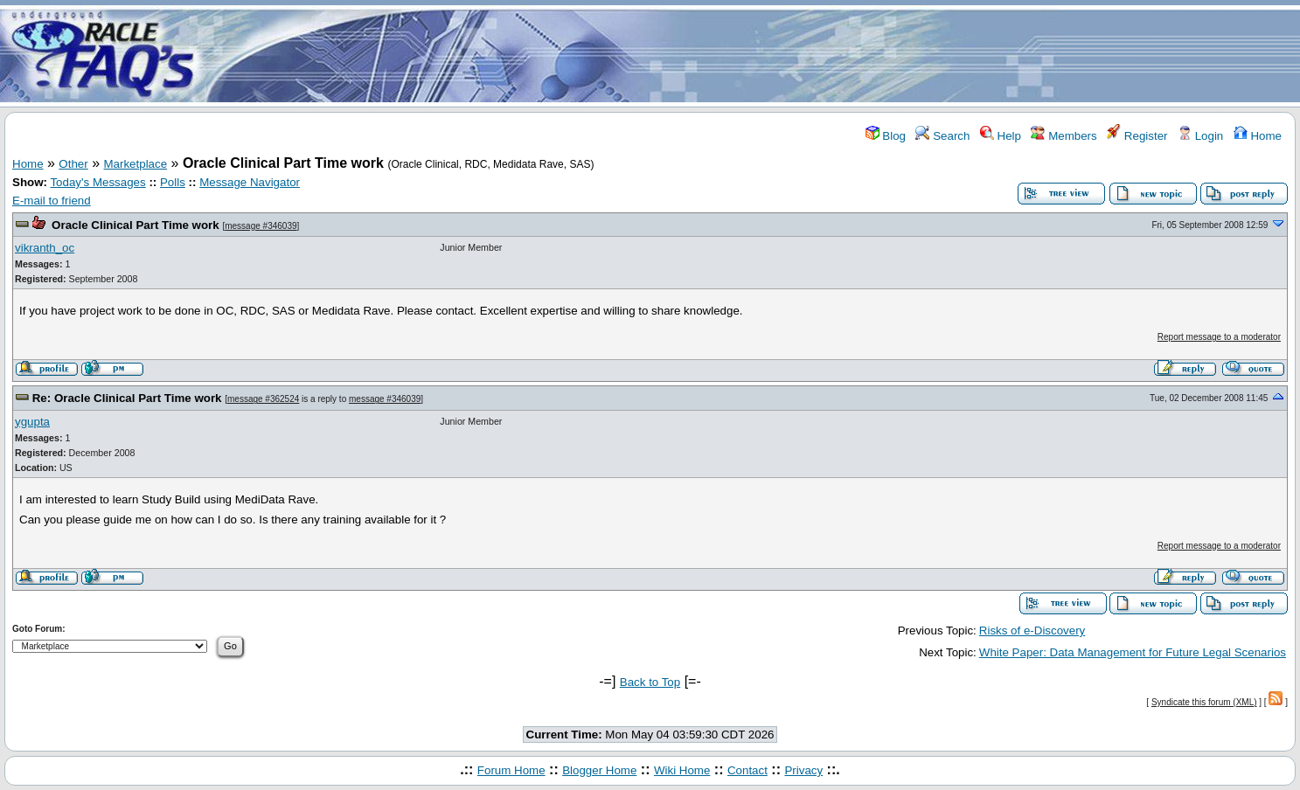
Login (1200, 135)
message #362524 (263, 399)
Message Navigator (249, 182)
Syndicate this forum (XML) (1204, 702)
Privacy (803, 770)
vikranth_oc (44, 247)
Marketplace (136, 163)
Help (1000, 135)
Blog (886, 135)
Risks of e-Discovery (1032, 630)
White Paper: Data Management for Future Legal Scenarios (1132, 652)
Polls (172, 182)
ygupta (32, 421)
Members (1063, 135)
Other (73, 163)
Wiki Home (682, 770)
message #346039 (260, 226)
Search (942, 135)
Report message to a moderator (1219, 337)
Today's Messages (97, 182)
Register (1137, 135)
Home (1258, 135)
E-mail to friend (51, 200)
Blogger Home (599, 770)
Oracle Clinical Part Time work (135, 225)
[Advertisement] (753, 55)
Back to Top (650, 682)
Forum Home (511, 770)
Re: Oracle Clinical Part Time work (127, 398)
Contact (747, 770)
